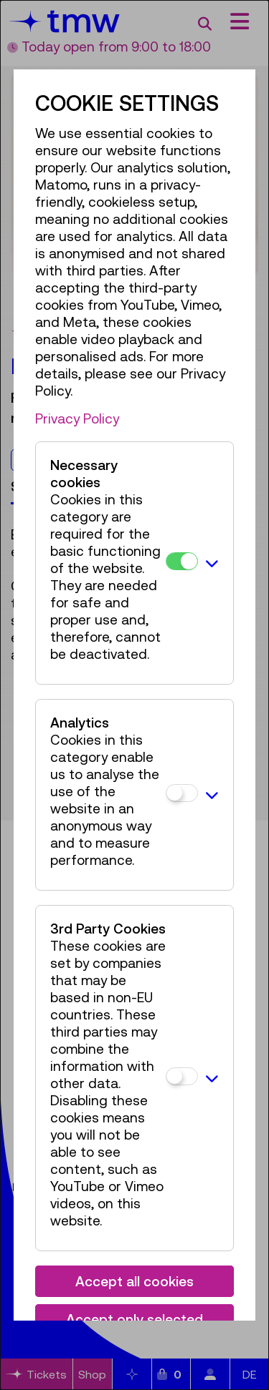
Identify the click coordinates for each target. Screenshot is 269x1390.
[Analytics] (182, 793)
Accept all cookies (134, 1281)
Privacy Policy (77, 418)
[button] (212, 563)
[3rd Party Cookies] (182, 1076)
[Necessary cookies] (182, 561)
